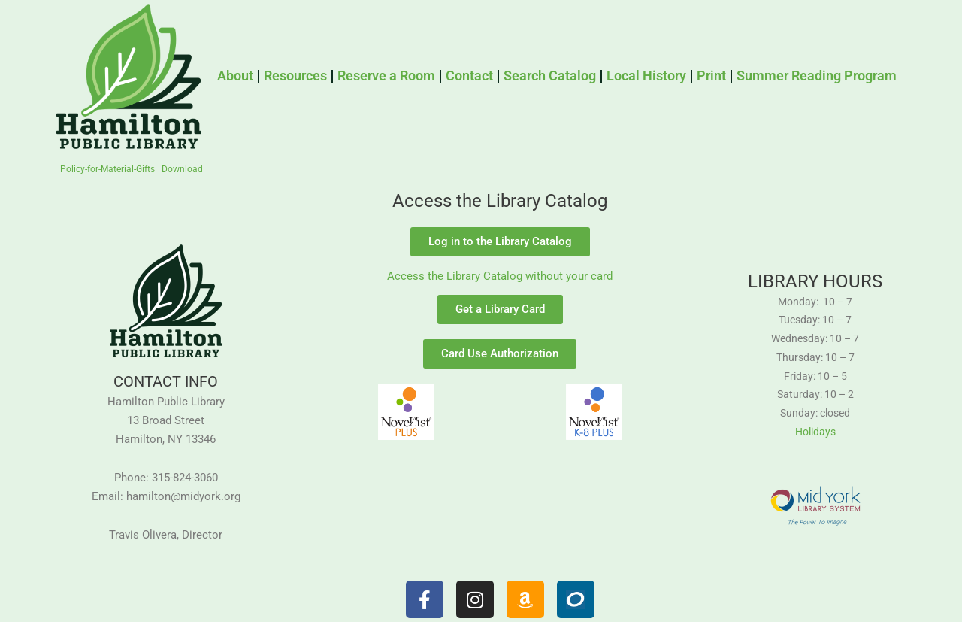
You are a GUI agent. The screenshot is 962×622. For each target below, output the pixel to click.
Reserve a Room (386, 75)
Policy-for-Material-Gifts (107, 169)
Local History (646, 75)
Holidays (815, 432)
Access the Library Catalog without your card (500, 276)
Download (182, 169)
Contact (469, 75)
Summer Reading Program (817, 75)
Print (711, 75)
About (235, 75)
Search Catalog (550, 75)
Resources (295, 75)
